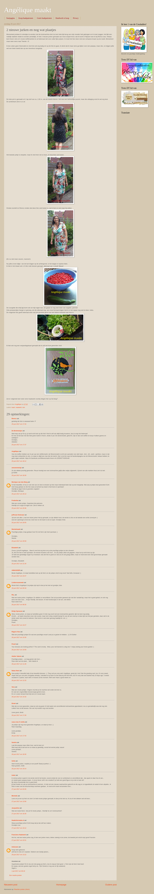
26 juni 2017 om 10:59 (19, 650)
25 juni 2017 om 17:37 (19, 445)
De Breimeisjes (17, 431)
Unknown (15, 847)
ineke (13, 775)
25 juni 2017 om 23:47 (19, 576)
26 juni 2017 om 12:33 (19, 680)
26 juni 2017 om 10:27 (19, 625)
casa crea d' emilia (18, 722)
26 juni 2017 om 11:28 (19, 664)
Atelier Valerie (16, 656)
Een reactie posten (15, 875)
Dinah (14, 703)
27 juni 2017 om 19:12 (19, 828)
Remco (14, 418)
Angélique (15, 451)
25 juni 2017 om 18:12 (19, 461)
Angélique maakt (27, 10)
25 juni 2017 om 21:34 (19, 563)
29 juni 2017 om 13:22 (19, 854)
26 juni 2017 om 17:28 (19, 715)
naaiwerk (19, 407)
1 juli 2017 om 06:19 (18, 871)
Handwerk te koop (62, 18)
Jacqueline (15, 808)
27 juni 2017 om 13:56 (19, 801)
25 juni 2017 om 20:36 (19, 508)
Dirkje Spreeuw (17, 611)
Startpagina (10, 18)
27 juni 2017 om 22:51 (19, 840)
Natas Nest (15, 670)
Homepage (61, 885)
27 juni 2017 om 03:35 (19, 789)
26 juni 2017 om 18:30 (19, 754)
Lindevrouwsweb (18, 582)
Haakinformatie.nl (18, 820)
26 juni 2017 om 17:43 (19, 736)
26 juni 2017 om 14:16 (19, 697)
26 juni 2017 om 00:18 (19, 588)
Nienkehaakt (16, 529)
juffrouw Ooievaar (18, 515)
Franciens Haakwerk (19, 835)
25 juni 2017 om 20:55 (19, 522)
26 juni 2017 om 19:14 (19, 769)
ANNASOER (16, 570)
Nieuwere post (10, 885)
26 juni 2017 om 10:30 (19, 637)
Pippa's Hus (16, 632)
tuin (24, 407)
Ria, (13, 595)
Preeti (14, 644)
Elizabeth (15, 547)
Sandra (14, 742)
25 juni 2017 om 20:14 (19, 494)
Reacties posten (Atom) (22, 889)
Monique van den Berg (19, 482)
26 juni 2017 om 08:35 (19, 604)
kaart (13, 407)
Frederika (15, 500)
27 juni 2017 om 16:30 (19, 813)
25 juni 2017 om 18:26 (19, 475)
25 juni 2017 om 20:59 (19, 541)
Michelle (14, 796)
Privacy (75, 18)
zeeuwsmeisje (16, 468)
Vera (13, 687)
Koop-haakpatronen (26, 18)
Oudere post (111, 885)
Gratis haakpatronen (44, 18)
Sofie (13, 761)
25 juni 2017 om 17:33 (19, 424)
